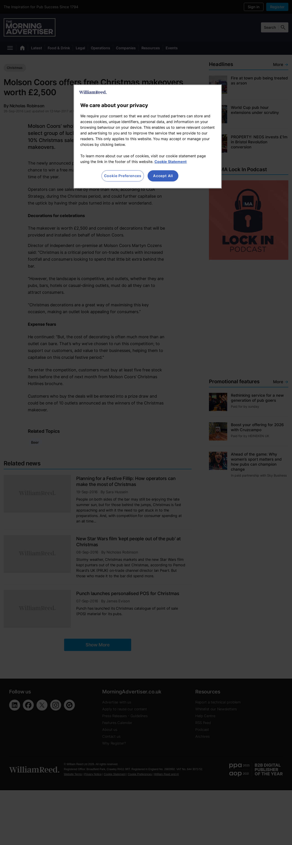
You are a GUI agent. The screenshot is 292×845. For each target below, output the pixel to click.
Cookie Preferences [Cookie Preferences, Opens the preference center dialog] (122, 175)
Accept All (163, 175)
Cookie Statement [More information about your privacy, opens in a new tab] (170, 161)
